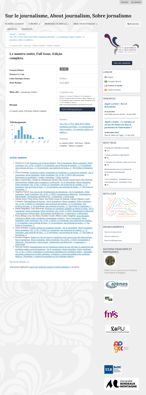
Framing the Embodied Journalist (117, 148)
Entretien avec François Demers (43, 163)
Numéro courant (14, 24)
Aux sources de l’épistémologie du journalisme (49, 192)
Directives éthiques (84, 24)
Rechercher (133, 24)
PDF (65, 69)
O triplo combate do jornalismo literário (45, 228)
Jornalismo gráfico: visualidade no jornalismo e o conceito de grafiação (59, 173)
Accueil (12, 34)
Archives (12, 29)
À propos (33, 24)
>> (28, 262)
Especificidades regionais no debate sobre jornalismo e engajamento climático (52, 217)
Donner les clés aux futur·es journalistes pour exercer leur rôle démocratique (61, 237)
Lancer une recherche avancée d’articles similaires (49, 267)
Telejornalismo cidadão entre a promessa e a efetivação (37, 182)
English (110, 77)
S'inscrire (124, 2)
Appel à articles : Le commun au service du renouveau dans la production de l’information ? (120, 124)
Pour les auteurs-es (111, 236)
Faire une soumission (122, 63)
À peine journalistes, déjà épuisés (117, 155)
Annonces (27, 29)
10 (24, 262)
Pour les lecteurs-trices (113, 232)
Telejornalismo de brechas (34, 201)
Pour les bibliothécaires (113, 240)
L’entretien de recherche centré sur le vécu (120, 162)
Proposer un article (55, 24)
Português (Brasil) (114, 81)
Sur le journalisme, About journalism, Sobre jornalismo (68, 16)
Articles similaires (18, 157)
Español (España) (114, 90)
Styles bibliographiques (72, 109)
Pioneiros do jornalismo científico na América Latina (66, 208)
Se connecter (136, 2)
